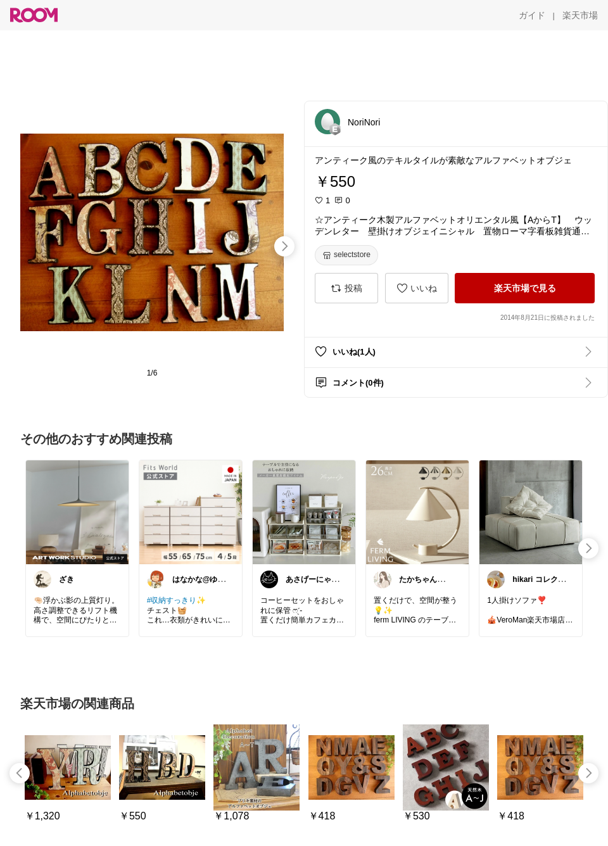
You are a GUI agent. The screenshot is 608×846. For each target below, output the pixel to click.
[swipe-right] (284, 246)
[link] (77, 511)
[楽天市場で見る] (525, 288)
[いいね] (416, 288)
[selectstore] (346, 255)
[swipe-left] (20, 773)
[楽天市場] (580, 15)
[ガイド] (532, 15)
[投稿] (346, 288)
